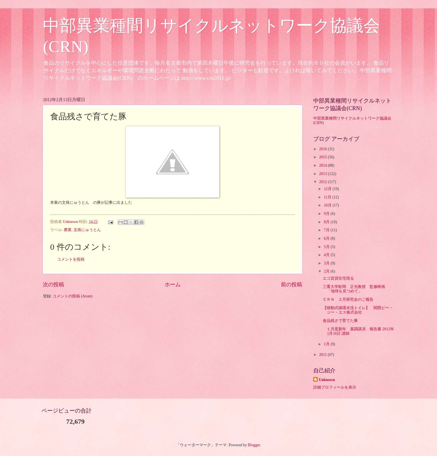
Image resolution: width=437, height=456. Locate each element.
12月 (328, 189)
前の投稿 (291, 284)
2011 (323, 355)
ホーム (173, 284)
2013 (323, 174)
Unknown (327, 380)
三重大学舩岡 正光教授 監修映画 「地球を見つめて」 (356, 289)
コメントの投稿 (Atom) (72, 296)
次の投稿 (53, 284)
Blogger (254, 445)
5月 (327, 247)
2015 (323, 157)
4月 (327, 255)
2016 (323, 149)
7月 (327, 230)
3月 (327, 263)
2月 (327, 271)
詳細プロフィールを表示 (334, 387)
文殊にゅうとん (87, 230)
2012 (323, 182)
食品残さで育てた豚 (340, 321)
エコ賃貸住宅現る (338, 278)
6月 (327, 238)
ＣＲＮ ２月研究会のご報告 (348, 299)
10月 (328, 205)
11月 (328, 197)
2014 (323, 165)
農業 (68, 230)
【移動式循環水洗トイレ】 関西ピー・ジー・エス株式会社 (358, 310)
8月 (327, 222)
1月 (327, 344)
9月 (327, 214)
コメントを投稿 (70, 259)
